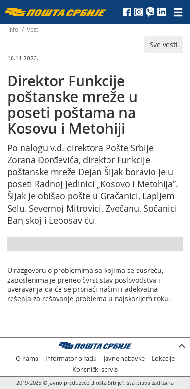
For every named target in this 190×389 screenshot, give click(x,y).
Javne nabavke (124, 358)
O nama (27, 358)
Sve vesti (164, 44)
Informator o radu (71, 358)
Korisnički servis (95, 369)
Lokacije (163, 358)
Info (13, 29)
